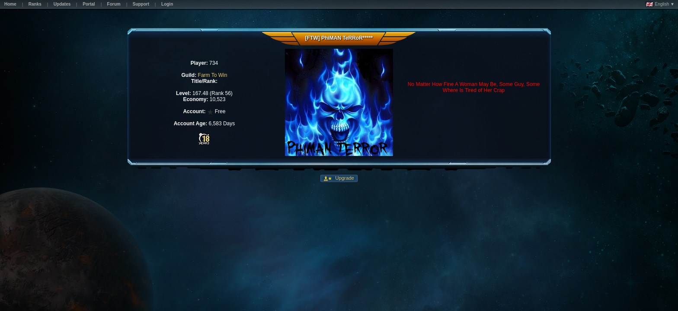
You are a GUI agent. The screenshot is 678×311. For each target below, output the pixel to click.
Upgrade (344, 178)
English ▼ (660, 4)
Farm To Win (212, 75)
